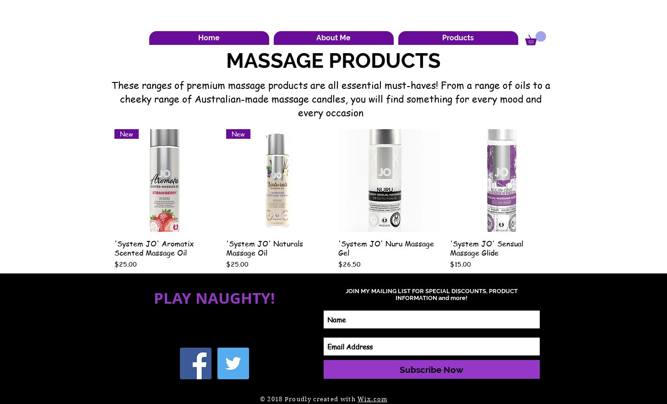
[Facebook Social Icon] (195, 363)
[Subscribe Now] (432, 369)
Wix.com (372, 399)
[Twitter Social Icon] (233, 363)
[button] (334, 38)
